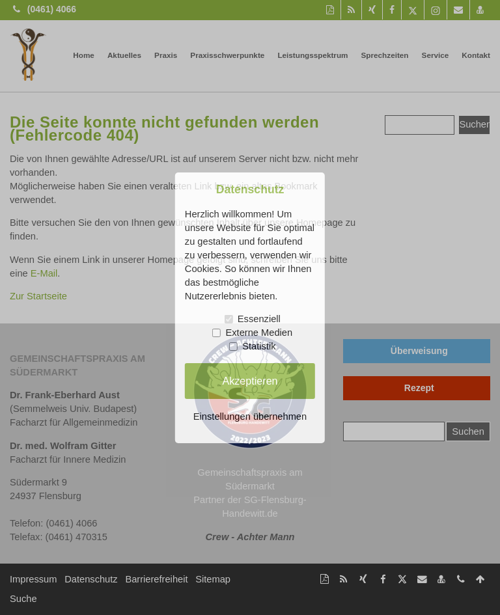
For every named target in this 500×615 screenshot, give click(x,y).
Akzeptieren (249, 381)
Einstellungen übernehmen (250, 416)
